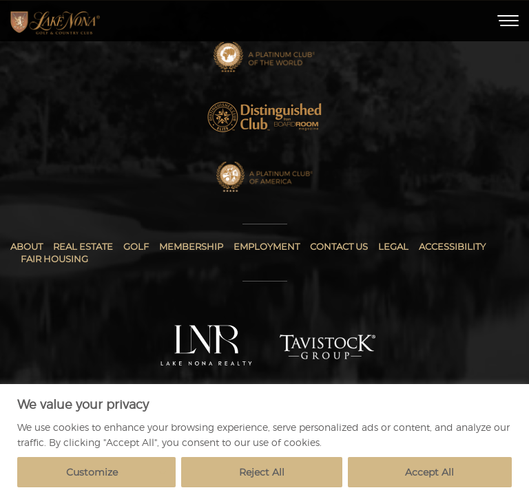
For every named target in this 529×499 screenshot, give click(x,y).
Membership (191, 246)
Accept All (429, 472)
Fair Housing (54, 258)
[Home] (55, 21)
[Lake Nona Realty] (206, 346)
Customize (92, 472)
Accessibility (452, 246)
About (26, 246)
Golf (136, 246)
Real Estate (83, 246)
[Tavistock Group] (327, 347)
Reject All (261, 472)
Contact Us (339, 246)
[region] (264, 441)
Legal (393, 246)
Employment (267, 246)
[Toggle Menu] (508, 20)
